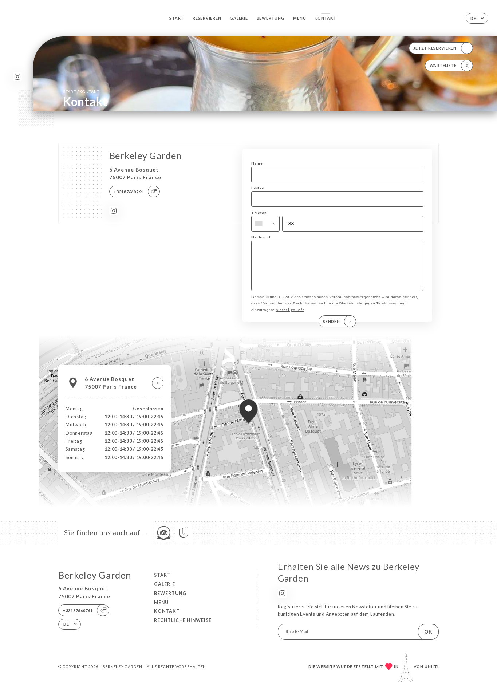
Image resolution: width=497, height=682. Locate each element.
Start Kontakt (81, 91)
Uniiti (432, 666)
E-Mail (257, 188)
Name (257, 163)
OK (428, 631)
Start (176, 18)
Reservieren (207, 18)
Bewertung (271, 18)
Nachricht (261, 237)
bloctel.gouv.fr (290, 317)
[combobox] (265, 224)
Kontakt (325, 18)
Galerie (239, 18)
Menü (299, 18)
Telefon (259, 212)
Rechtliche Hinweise (183, 620)
